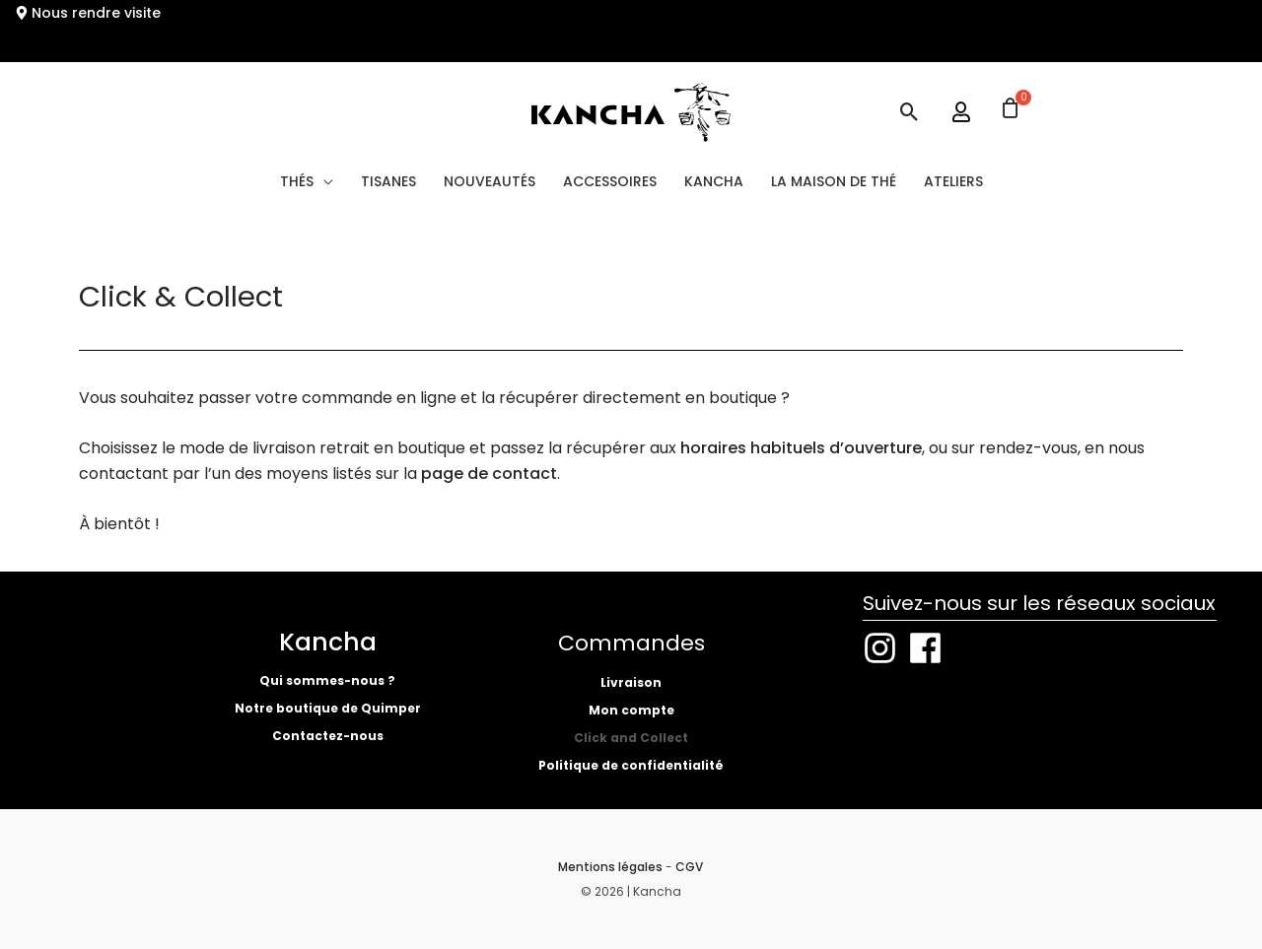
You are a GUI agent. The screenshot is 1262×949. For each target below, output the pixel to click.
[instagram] (885, 648)
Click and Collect (631, 737)
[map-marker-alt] (88, 13)
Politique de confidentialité (631, 765)
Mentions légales (610, 866)
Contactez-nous (328, 735)
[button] (909, 112)
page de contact (489, 473)
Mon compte (631, 710)
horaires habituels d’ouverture (801, 448)
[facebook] (930, 648)
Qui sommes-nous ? (327, 680)
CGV (689, 866)
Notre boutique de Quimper (328, 708)
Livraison (631, 682)
